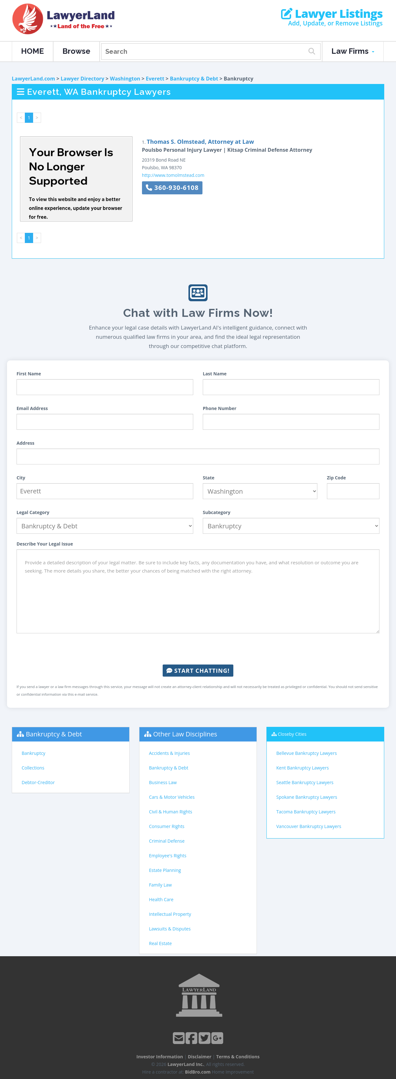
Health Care (161, 899)
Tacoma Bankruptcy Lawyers (306, 812)
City (21, 478)
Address (25, 443)
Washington (125, 78)
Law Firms (352, 51)
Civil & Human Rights (170, 812)
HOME (32, 51)
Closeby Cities (292, 734)
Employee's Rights (167, 856)
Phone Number (220, 408)
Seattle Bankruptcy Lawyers (305, 782)
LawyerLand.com (33, 78)
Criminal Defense (167, 841)
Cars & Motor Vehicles (171, 797)
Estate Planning (165, 870)
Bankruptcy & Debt (194, 78)
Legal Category (33, 512)
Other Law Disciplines (185, 734)
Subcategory (216, 512)
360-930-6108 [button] (172, 187)
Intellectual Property (170, 914)
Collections (33, 768)
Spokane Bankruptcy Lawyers (306, 797)
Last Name (215, 374)
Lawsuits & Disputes (170, 929)
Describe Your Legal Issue (45, 544)
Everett (155, 78)
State (209, 478)
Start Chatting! (198, 670)
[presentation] (198, 649)
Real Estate (160, 943)
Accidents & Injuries (169, 753)
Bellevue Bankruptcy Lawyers (306, 753)
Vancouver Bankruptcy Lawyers (308, 826)
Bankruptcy (33, 753)
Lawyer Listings (332, 13)
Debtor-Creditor (38, 782)
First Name (29, 374)
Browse (76, 51)
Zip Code (336, 478)
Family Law (160, 885)
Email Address (32, 408)
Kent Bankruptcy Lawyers (302, 768)
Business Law (163, 782)
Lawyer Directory (82, 78)
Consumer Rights (166, 826)
